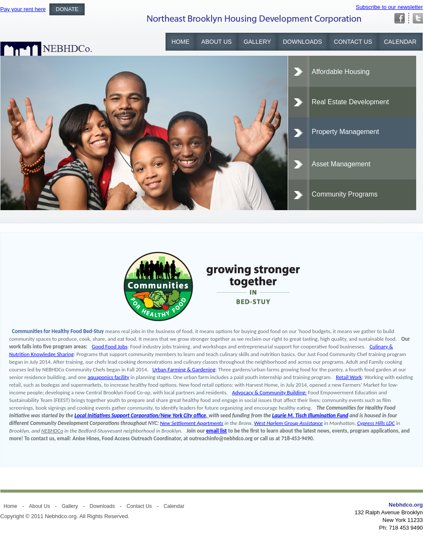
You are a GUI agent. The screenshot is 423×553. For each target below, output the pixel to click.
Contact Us (353, 41)
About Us (216, 41)
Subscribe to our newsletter (389, 7)
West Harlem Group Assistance (288, 423)
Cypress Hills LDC (375, 423)
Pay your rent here (23, 9)
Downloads (302, 41)
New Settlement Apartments (191, 423)
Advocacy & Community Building (268, 392)
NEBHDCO (46, 49)
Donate (67, 9)
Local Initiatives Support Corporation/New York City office (140, 415)
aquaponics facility (108, 377)
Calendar (400, 41)
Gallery (257, 41)
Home (180, 41)
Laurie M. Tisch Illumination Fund (310, 415)
